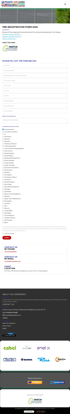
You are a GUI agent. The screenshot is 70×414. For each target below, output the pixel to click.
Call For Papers (6, 326)
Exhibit (4, 328)
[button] (65, 4)
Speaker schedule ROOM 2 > (12, 38)
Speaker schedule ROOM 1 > (12, 35)
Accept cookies (29, 411)
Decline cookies (41, 411)
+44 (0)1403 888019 (10, 251)
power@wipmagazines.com (12, 261)
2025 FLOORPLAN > (9, 40)
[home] (12, 3)
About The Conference (8, 323)
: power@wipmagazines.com (11, 315)
